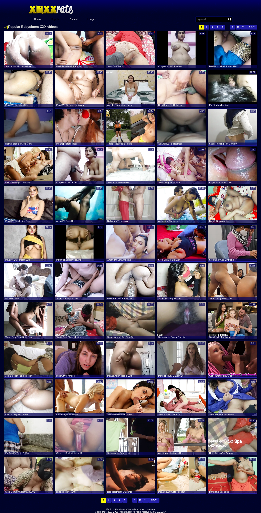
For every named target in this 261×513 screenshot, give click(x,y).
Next (251, 27)
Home (37, 19)
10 (238, 27)
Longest (91, 19)
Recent (73, 19)
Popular (55, 19)
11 (243, 27)
